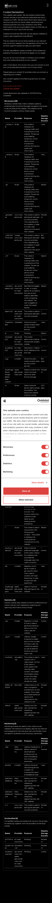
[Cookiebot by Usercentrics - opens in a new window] (37, 401)
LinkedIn (17, 359)
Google (17, 235)
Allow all (26, 491)
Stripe (16, 124)
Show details (38, 482)
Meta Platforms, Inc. (18, 749)
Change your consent (11, 88)
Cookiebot (7, 96)
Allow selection (26, 500)
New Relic (18, 685)
